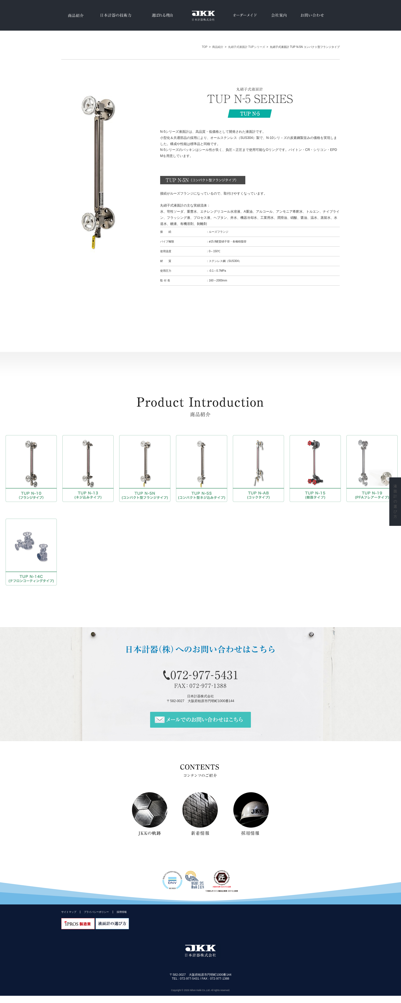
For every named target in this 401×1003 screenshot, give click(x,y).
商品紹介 (75, 15)
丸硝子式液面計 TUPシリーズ (246, 46)
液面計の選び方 (395, 501)
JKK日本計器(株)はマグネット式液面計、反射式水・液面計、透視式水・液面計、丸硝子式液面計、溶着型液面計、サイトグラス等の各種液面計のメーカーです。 (200, 15)
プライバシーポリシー (96, 912)
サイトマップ (68, 912)
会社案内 (278, 15)
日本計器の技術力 (115, 15)
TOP (204, 46)
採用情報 (122, 912)
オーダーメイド (245, 15)
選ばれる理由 (162, 15)
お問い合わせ (312, 15)
